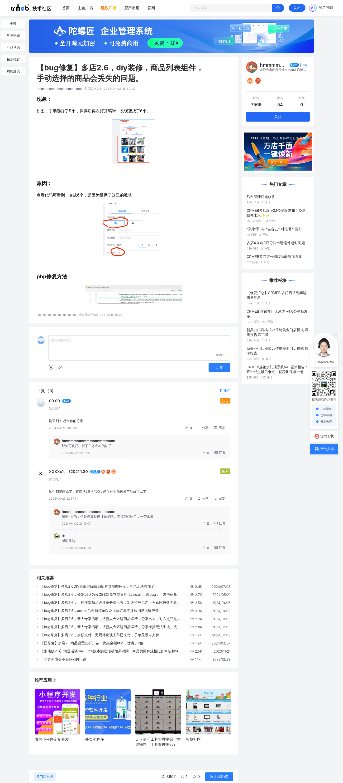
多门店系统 (44, 776)
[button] (224, 391)
